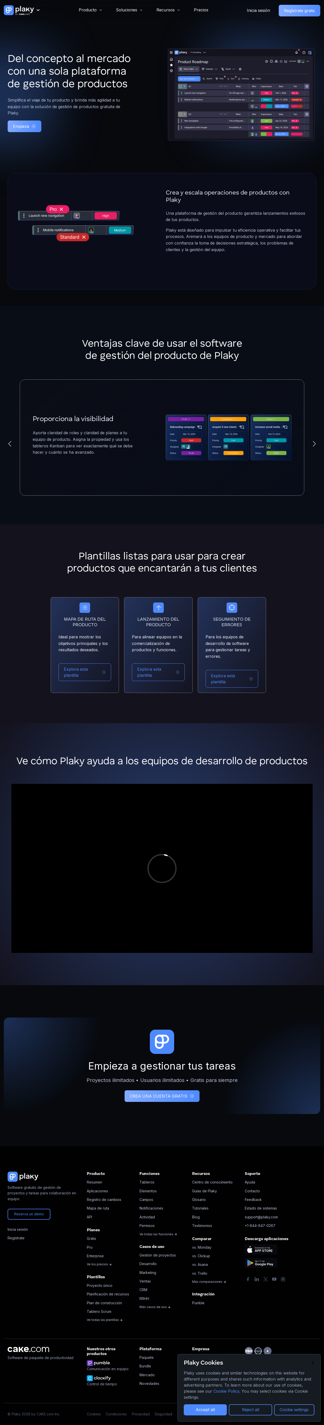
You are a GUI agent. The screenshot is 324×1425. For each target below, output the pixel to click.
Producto (88, 9)
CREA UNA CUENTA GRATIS (162, 1096)
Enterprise (95, 1256)
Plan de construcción (104, 1303)
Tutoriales (200, 1208)
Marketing (147, 1272)
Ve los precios (99, 1264)
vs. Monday (201, 1247)
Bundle (145, 1366)
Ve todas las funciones (158, 1234)
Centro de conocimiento (212, 1182)
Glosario (199, 1199)
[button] (9, 443)
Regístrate (16, 1238)
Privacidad (141, 1414)
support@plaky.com (261, 1217)
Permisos (147, 1225)
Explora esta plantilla (85, 672)
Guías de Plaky (204, 1191)
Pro (90, 1247)
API (89, 1217)
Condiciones (116, 1414)
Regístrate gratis (299, 10)
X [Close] (313, 1362)
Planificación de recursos (108, 1294)
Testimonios (202, 1225)
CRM (143, 1290)
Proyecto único (99, 1285)
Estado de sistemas (261, 1208)
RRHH (144, 1298)
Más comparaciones (209, 1282)
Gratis (91, 1238)
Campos (146, 1199)
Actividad (147, 1217)
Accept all (205, 1409)
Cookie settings (294, 1409)
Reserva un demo (29, 1214)
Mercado (147, 1375)
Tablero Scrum (99, 1311)
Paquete (146, 1357)
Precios (201, 9)
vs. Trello (199, 1273)
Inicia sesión (258, 10)
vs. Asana (200, 1264)
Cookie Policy (226, 1391)
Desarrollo (148, 1264)
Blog (196, 1217)
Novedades (149, 1383)
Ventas (145, 1281)
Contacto (252, 1191)
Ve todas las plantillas (105, 1320)
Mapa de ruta (98, 1208)
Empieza (24, 126)
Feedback (253, 1199)
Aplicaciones (97, 1191)
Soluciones (126, 9)
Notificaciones (151, 1208)
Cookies (94, 1414)
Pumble (198, 1303)
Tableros (146, 1182)
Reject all (250, 1409)
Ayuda (250, 1182)
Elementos (148, 1191)
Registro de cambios (104, 1199)
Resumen (94, 1182)
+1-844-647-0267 (260, 1225)
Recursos (165, 9)
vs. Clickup (201, 1256)
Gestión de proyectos (157, 1255)
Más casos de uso (155, 1307)
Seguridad (163, 1414)
